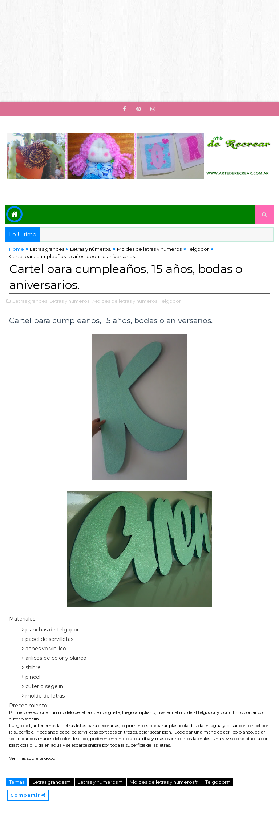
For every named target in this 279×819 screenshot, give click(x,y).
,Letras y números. (69, 301)
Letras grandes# (51, 782)
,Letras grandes (29, 301)
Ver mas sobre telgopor (33, 758)
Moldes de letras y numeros (149, 249)
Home (16, 249)
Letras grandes (47, 249)
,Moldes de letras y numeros (124, 301)
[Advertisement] (139, 51)
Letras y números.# (100, 782)
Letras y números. (90, 249)
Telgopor (198, 249)
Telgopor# (217, 782)
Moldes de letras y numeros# (164, 782)
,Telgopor (169, 301)
